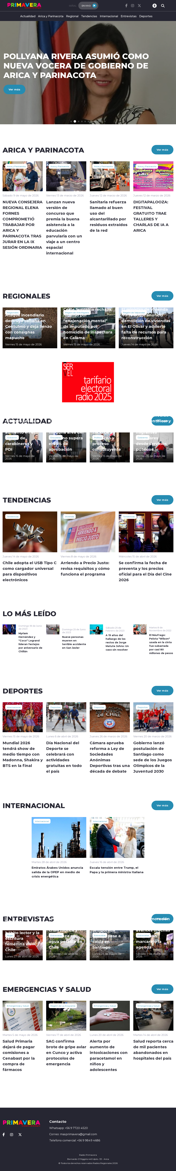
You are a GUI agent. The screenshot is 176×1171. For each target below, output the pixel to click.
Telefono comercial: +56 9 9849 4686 (74, 1140)
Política (98, 437)
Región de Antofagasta (77, 312)
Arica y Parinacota (50, 16)
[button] (71, 121)
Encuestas (55, 437)
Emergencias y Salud (18, 1005)
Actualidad (27, 16)
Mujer (10, 935)
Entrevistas (129, 16)
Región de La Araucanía (62, 1005)
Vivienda (69, 516)
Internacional (109, 16)
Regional (72, 16)
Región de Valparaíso (134, 312)
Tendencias (89, 16)
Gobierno (12, 437)
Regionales (12, 312)
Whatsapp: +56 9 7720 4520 (68, 1128)
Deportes (145, 16)
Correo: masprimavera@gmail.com (73, 1134)
